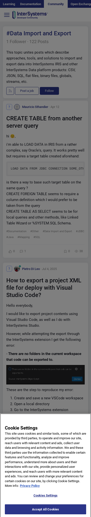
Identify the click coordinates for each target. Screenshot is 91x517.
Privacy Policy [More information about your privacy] (30, 487)
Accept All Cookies (45, 511)
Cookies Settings (45, 497)
